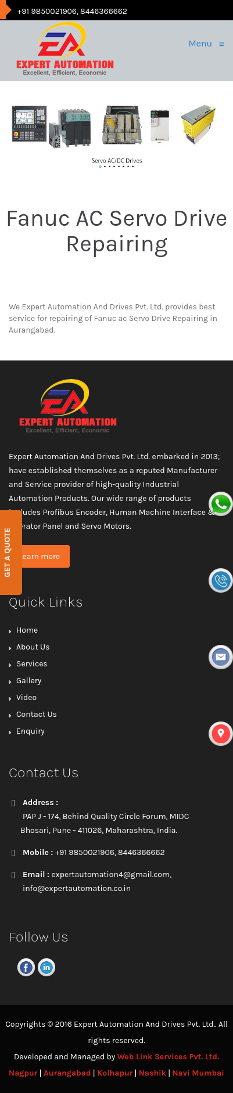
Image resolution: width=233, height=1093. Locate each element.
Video (26, 697)
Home (27, 630)
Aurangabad (67, 1073)
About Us (33, 647)
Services (32, 664)
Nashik (152, 1073)
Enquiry (30, 731)
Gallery (28, 681)
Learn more (39, 556)
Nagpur (23, 1073)
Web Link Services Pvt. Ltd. (168, 1057)
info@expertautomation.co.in (77, 888)
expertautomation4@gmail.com (110, 874)
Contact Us (36, 714)
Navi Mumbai (198, 1073)
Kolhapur (114, 1073)
